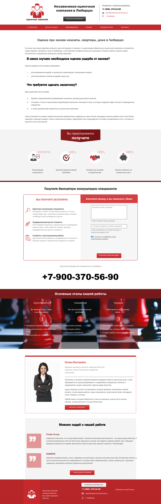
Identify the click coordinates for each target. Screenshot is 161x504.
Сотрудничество (106, 27)
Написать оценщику (77, 407)
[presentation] (108, 246)
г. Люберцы (110, 16)
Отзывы (89, 27)
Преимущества (72, 27)
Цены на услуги (51, 27)
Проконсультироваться (74, 19)
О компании (32, 27)
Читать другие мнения (82, 472)
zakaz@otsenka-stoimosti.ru (117, 13)
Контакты (125, 27)
